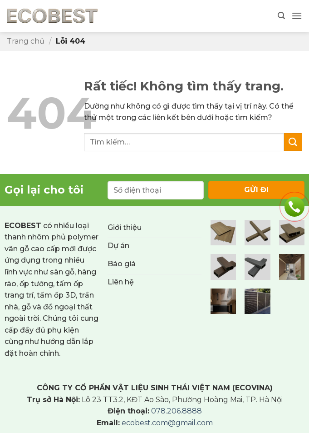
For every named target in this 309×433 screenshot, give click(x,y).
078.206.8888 (176, 411)
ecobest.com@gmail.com (167, 422)
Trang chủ (25, 41)
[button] (281, 16)
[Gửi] (293, 142)
